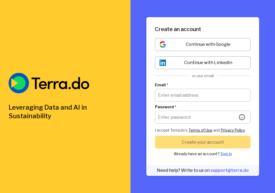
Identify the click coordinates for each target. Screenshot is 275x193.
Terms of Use (200, 130)
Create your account (203, 142)
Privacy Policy (232, 130)
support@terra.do (230, 170)
